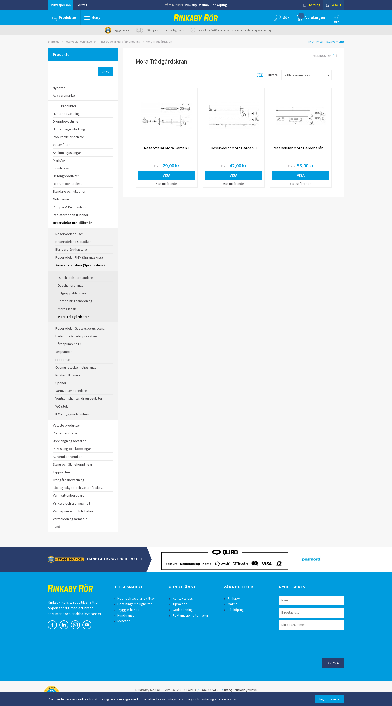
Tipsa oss (180, 604)
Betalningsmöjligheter (135, 604)
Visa (166, 175)
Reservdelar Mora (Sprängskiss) (121, 41)
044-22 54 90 (210, 689)
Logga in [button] (332, 5)
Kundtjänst (126, 615)
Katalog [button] (308, 5)
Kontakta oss (183, 598)
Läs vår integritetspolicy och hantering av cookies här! (196, 699)
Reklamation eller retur (191, 615)
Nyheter (124, 621)
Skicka (333, 663)
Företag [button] (82, 5)
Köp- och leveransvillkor (137, 598)
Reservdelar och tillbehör (80, 41)
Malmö (204, 5)
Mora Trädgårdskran (159, 41)
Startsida (54, 41)
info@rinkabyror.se (240, 689)
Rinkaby (191, 5)
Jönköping (219, 5)
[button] (92, 17)
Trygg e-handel (129, 609)
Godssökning (183, 609)
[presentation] (317, 643)
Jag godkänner (329, 699)
